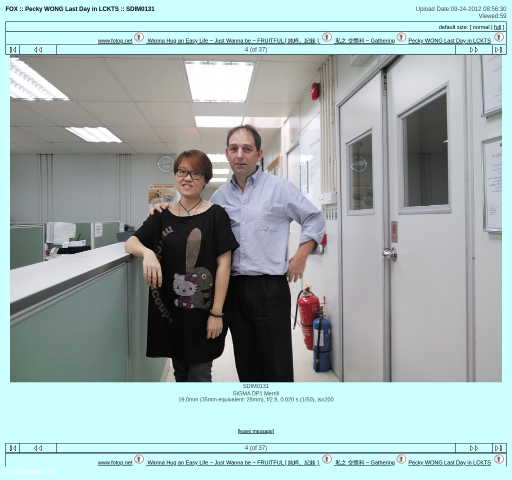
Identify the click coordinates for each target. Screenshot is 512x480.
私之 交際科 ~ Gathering (364, 41)
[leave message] (256, 431)
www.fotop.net (115, 41)
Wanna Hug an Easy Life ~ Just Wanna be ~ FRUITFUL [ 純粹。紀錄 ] (233, 41)
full (497, 27)
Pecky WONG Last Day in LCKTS (449, 41)
